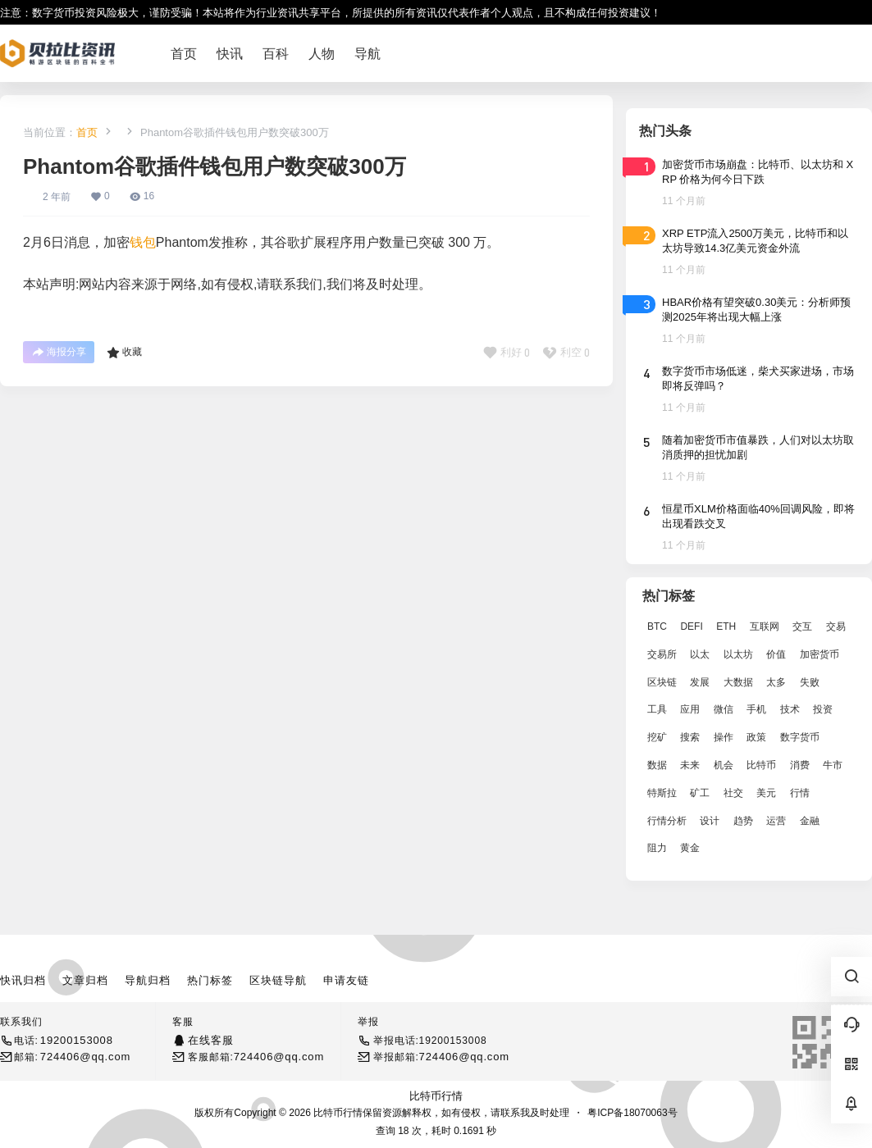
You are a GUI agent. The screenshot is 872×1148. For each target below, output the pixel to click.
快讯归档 (23, 980)
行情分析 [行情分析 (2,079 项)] (667, 821)
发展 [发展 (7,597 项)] (700, 682)
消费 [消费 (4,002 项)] (800, 765)
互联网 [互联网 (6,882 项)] (764, 626)
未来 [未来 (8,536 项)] (690, 765)
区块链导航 (278, 980)
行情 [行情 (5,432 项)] (800, 793)
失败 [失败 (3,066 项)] (809, 682)
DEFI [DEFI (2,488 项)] (691, 626)
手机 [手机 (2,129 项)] (756, 709)
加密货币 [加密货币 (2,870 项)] (819, 654)
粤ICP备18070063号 (632, 1112)
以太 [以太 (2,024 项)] (700, 654)
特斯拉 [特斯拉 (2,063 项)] (662, 793)
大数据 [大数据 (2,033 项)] (738, 682)
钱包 (143, 242)
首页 (87, 132)
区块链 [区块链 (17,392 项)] (662, 682)
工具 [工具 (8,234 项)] (657, 709)
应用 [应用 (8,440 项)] (690, 709)
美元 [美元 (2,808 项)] (766, 793)
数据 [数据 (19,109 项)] (657, 765)
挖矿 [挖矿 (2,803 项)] (657, 737)
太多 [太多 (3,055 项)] (776, 682)
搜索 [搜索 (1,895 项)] (690, 737)
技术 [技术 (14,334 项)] (790, 709)
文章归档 (85, 980)
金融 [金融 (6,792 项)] (809, 821)
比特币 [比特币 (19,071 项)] (761, 765)
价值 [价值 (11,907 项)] (776, 654)
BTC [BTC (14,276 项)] (657, 626)
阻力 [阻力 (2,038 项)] (657, 848)
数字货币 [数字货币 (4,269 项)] (799, 737)
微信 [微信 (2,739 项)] (723, 709)
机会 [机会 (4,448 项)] (723, 765)
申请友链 (346, 980)
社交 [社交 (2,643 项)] (733, 793)
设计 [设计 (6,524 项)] (709, 821)
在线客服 (210, 1040)
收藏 (124, 352)
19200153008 (76, 1040)
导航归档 (148, 980)
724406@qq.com (85, 1056)
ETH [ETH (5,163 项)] (726, 626)
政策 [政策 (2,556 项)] (756, 737)
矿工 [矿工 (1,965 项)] (700, 793)
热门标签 (210, 980)
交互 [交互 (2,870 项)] (802, 626)
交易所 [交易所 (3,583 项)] (662, 654)
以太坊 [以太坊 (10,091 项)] (738, 654)
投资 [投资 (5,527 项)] (823, 709)
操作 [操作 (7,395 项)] (723, 737)
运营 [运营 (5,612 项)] (776, 821)
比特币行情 (436, 1096)
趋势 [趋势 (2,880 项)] (743, 821)
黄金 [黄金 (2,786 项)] (690, 848)
